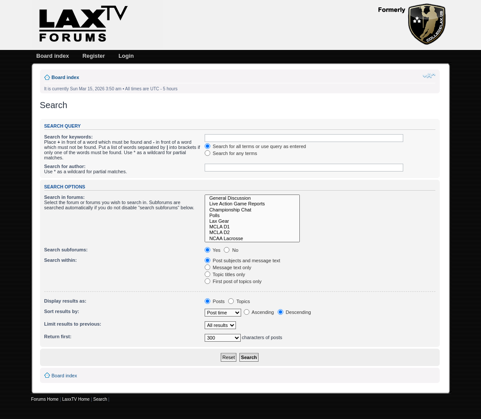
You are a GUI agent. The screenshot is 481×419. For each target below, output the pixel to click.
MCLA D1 (252, 227)
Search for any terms (231, 153)
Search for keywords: (68, 136)
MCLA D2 (252, 232)
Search (100, 399)
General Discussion (252, 198)
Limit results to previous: (72, 324)
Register (94, 56)
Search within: (60, 260)
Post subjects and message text (242, 260)
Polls (252, 215)
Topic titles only (225, 274)
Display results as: (65, 301)
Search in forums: (64, 197)
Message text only (228, 267)
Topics (239, 301)
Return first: (58, 336)
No (231, 250)
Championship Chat (252, 210)
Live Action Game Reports (252, 204)
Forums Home (45, 399)
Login (126, 56)
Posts (215, 301)
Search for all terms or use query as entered (255, 146)
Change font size (429, 75)
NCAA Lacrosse (252, 238)
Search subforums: (66, 249)
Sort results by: (62, 311)
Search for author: (65, 166)
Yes (213, 250)
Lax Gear (252, 221)
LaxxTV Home (76, 399)
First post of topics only (233, 281)
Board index (52, 56)
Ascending (259, 312)
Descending (294, 312)
